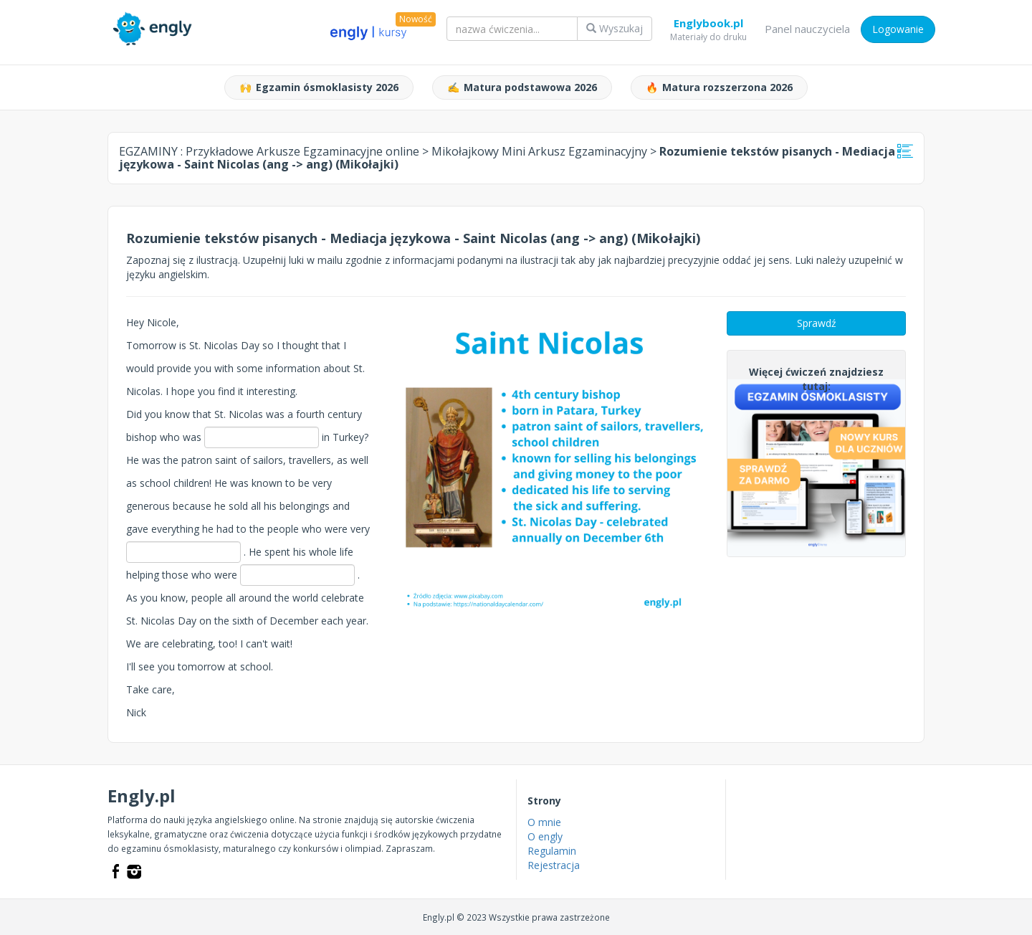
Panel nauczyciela (807, 29)
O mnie (544, 822)
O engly (545, 836)
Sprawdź (816, 323)
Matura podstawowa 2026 (522, 87)
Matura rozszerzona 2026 (719, 87)
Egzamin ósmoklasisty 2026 (318, 87)
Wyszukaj (614, 28)
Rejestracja (553, 865)
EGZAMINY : (269, 151)
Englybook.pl (708, 26)
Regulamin (551, 851)
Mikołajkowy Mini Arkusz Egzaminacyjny (539, 151)
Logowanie (898, 29)
